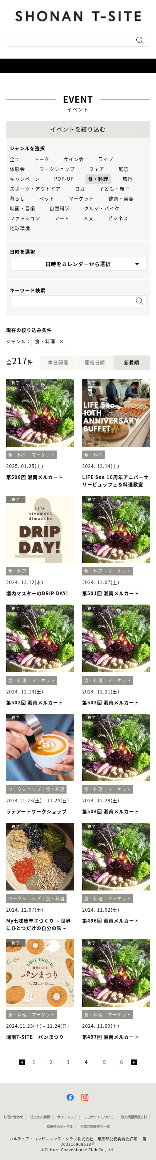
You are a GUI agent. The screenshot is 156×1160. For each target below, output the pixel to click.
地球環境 (20, 228)
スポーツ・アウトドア (35, 188)
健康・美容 (121, 198)
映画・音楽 (22, 208)
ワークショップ (57, 169)
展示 (124, 169)
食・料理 (98, 179)
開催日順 (95, 362)
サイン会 (74, 159)
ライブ (105, 159)
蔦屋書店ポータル (60, 1126)
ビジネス (118, 218)
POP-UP (64, 179)
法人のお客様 (40, 1117)
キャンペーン (25, 179)
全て (15, 159)
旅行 (128, 179)
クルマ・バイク (102, 208)
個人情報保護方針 (134, 1117)
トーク (41, 159)
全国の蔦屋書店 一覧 (95, 1126)
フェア (96, 169)
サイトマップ (67, 1117)
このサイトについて (98, 1117)
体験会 (17, 169)
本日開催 (58, 362)
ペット (47, 198)
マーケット (81, 198)
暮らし (17, 198)
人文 (89, 218)
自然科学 (59, 208)
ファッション (25, 218)
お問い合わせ (13, 1117)
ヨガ (80, 188)
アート (62, 218)
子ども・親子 (114, 188)
